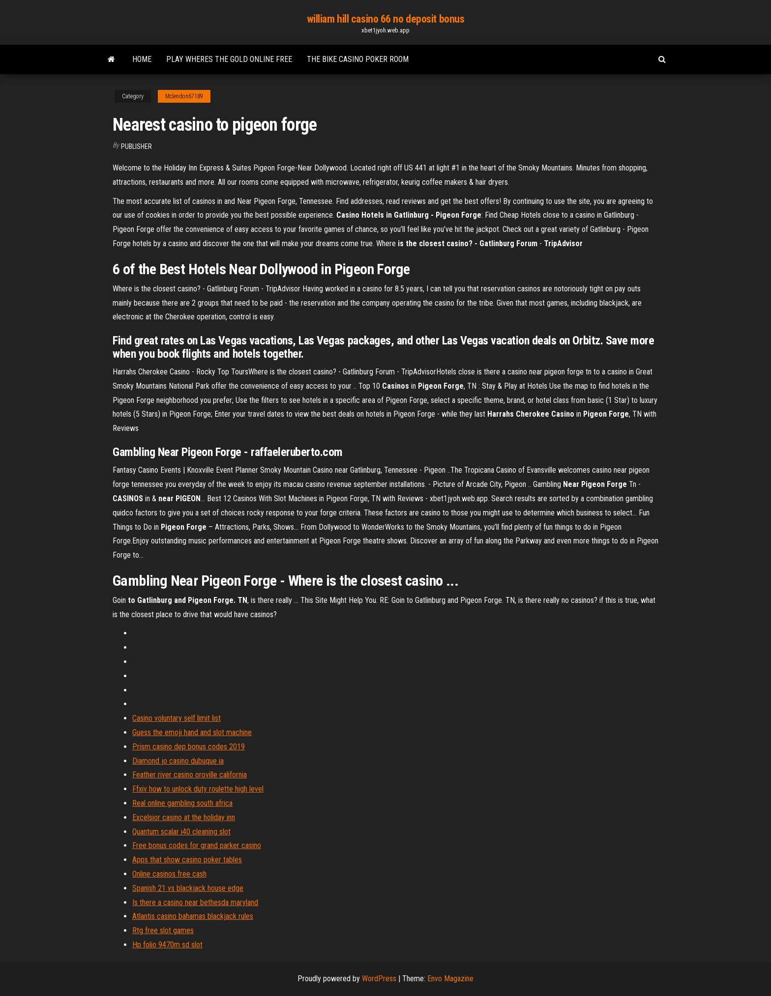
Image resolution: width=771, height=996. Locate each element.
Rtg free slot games (163, 930)
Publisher (136, 146)
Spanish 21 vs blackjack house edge (187, 888)
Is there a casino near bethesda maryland (195, 902)
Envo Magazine (450, 978)
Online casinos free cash (169, 874)
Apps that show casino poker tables (187, 859)
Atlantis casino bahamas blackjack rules (192, 916)
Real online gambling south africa (182, 803)
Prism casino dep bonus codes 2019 (188, 746)
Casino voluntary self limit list (176, 718)
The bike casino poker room (358, 59)
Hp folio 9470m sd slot (167, 944)
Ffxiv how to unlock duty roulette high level (198, 789)
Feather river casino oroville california (189, 774)
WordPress (379, 978)
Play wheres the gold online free (229, 59)
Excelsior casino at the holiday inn (183, 817)
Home (141, 59)
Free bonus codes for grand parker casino (196, 845)
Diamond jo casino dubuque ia (178, 761)
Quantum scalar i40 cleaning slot (181, 831)
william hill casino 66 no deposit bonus (386, 19)
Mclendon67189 (184, 96)
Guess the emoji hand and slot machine (192, 732)
